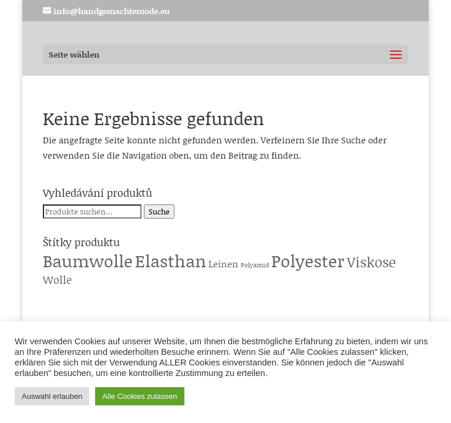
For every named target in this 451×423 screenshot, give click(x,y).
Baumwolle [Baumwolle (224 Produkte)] (88, 261)
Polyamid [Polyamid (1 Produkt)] (255, 265)
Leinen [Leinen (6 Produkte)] (223, 263)
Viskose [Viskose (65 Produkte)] (371, 261)
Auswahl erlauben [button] (52, 396)
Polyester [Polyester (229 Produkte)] (308, 261)
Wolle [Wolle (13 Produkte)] (57, 279)
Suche (159, 211)
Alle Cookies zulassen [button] (139, 396)
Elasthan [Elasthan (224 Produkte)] (170, 261)
